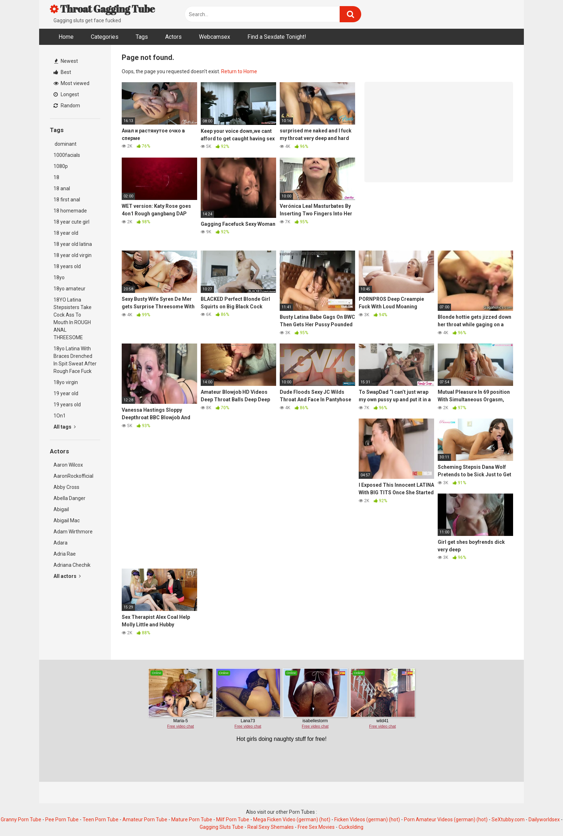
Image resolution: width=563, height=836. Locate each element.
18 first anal (66, 199)
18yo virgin (65, 382)
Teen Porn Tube (100, 819)
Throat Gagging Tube (102, 8)
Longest (66, 94)
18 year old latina (72, 244)
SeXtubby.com (509, 819)
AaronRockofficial (73, 476)
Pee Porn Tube (62, 819)
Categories (104, 36)
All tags (64, 427)
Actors (173, 36)
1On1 (59, 416)
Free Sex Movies (316, 827)
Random (66, 105)
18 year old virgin (72, 255)
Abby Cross (66, 487)
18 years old (67, 266)
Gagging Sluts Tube (221, 827)
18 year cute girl (71, 222)
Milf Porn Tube (232, 819)
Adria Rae (64, 554)
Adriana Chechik (71, 565)
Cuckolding (351, 827)
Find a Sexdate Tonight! (276, 36)
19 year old (65, 393)
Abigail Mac (66, 520)
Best (62, 72)
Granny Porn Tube (21, 819)
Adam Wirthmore (73, 531)
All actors (67, 576)
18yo (59, 277)
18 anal (61, 188)
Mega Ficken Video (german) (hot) (291, 819)
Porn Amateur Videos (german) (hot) (446, 819)
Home (66, 36)
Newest (66, 61)
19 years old (67, 404)
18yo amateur (69, 288)
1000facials (66, 155)
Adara (60, 543)
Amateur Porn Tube (144, 819)
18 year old (65, 233)
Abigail (61, 509)
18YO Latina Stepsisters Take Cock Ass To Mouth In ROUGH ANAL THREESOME (72, 318)
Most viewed (71, 83)
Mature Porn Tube (191, 819)
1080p (60, 166)
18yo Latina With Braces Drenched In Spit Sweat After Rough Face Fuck (75, 360)
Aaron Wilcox (68, 465)
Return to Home (239, 71)
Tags (142, 36)
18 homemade (70, 211)
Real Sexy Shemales (270, 827)
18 (56, 177)
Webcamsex (214, 36)
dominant (64, 144)
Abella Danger (69, 498)
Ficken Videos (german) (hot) (367, 819)
